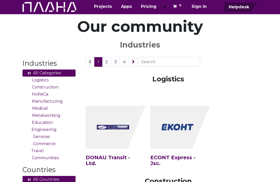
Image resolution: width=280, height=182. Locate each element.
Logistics (37, 80)
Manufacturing (44, 101)
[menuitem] (103, 6)
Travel (35, 150)
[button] (164, 7)
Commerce (41, 143)
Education (39, 122)
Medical (37, 108)
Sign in (199, 6)
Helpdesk (238, 7)
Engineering (41, 129)
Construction (42, 87)
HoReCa (37, 94)
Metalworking (43, 115)
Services (38, 136)
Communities (42, 158)
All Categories (43, 73)
